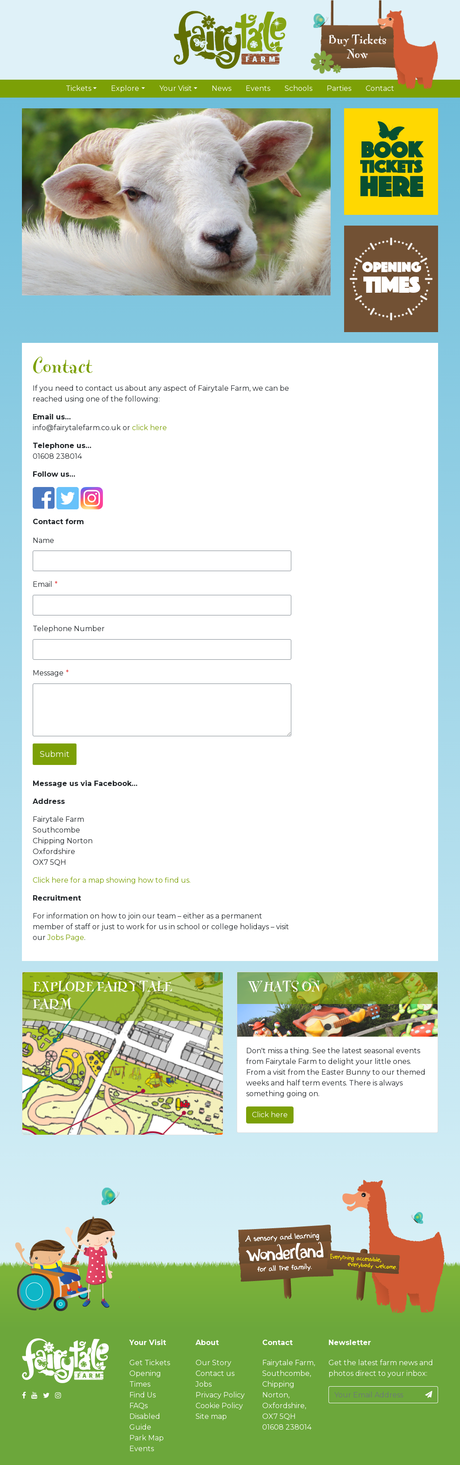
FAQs (138, 1405)
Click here (270, 1114)
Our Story (213, 1362)
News (221, 88)
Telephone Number (69, 628)
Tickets (78, 88)
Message (51, 673)
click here (149, 427)
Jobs (204, 1384)
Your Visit (175, 88)
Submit (54, 754)
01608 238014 (286, 1427)
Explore (125, 88)
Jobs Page (65, 937)
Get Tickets (149, 1362)
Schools (298, 88)
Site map (211, 1416)
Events (258, 88)
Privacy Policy (220, 1395)
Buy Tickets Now (358, 47)
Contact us (215, 1373)
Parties (339, 88)
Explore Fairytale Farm (103, 996)
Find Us (142, 1395)
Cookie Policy (219, 1405)
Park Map (146, 1438)
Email (45, 584)
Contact (380, 88)
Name (43, 540)
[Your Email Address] (374, 1394)
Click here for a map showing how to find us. (112, 880)
